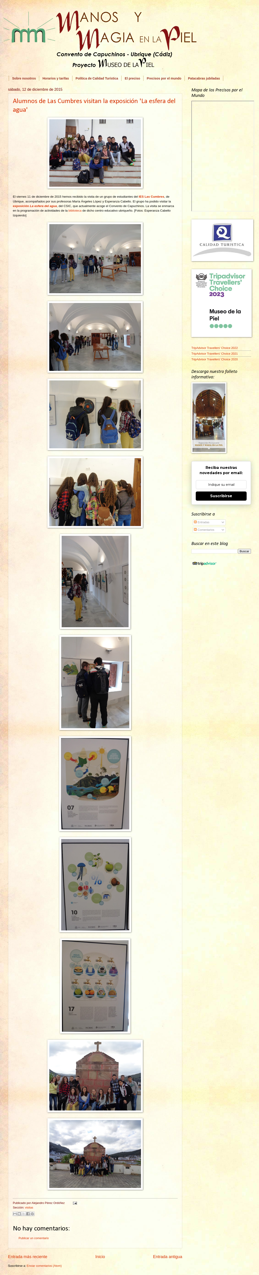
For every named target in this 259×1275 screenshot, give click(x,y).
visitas (29, 1207)
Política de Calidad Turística (97, 78)
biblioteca (75, 210)
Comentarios (204, 529)
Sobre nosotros (24, 78)
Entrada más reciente (27, 1256)
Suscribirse (221, 496)
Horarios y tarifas (55, 78)
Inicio (100, 1256)
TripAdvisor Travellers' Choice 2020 (214, 359)
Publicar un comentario (34, 1238)
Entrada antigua (167, 1256)
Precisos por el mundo (164, 78)
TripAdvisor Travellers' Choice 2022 (214, 348)
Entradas (201, 522)
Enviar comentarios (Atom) (44, 1265)
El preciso (132, 78)
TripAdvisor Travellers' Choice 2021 (214, 353)
